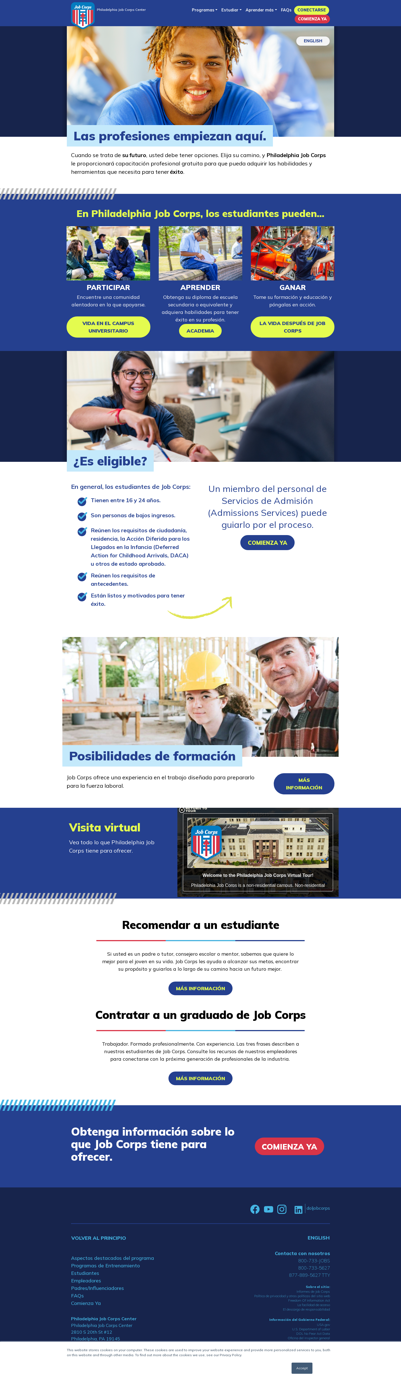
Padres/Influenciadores (97, 1288)
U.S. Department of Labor (311, 1329)
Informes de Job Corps (313, 1291)
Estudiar (229, 10)
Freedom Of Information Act (309, 1300)
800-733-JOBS (314, 1260)
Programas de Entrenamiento (105, 1265)
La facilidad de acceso (313, 1305)
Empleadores (86, 1280)
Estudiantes (85, 1273)
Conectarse (311, 10)
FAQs (286, 10)
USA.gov (323, 1325)
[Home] (83, 15)
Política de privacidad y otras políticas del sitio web (292, 1296)
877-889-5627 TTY (309, 1275)
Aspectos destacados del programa (112, 1258)
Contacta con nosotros (302, 1253)
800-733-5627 (314, 1268)
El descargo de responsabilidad (306, 1309)
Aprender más (260, 10)
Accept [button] (302, 1368)
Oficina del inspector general (309, 1338)
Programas (203, 10)
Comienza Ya (312, 18)
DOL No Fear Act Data (313, 1333)
